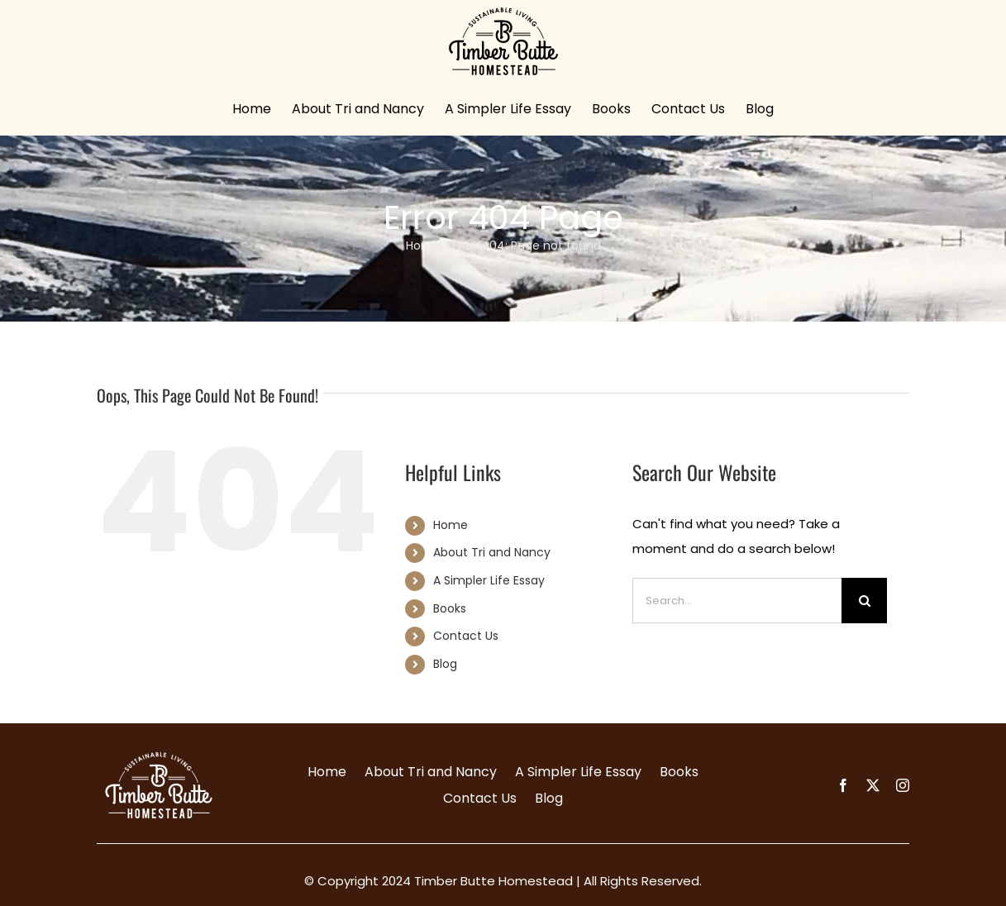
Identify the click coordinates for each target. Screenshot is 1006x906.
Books (449, 608)
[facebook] (843, 785)
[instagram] (902, 785)
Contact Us (465, 635)
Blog (445, 664)
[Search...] (737, 600)
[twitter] (873, 785)
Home (423, 245)
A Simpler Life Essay (489, 580)
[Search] (864, 600)
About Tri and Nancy (492, 552)
